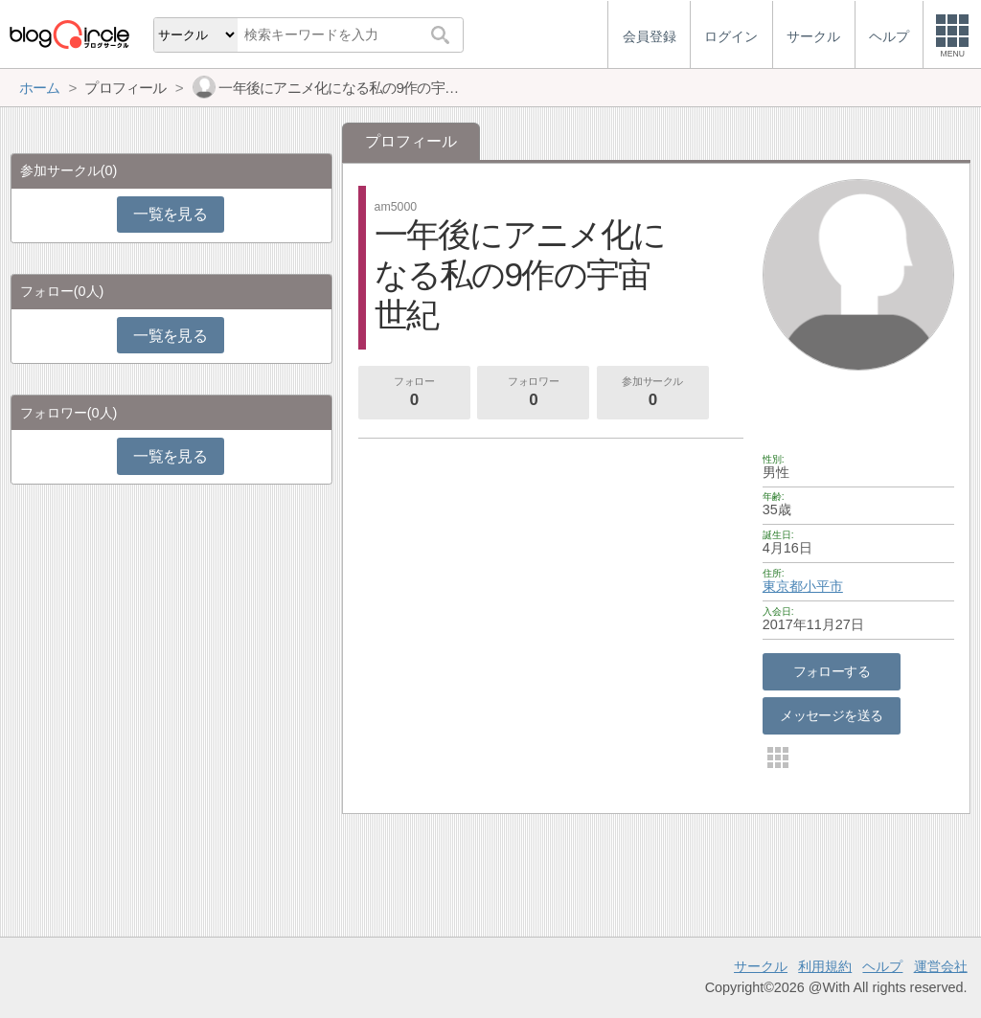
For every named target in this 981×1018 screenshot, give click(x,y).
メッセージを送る (831, 715)
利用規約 (825, 966)
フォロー (414, 393)
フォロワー (533, 393)
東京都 (783, 586)
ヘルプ (882, 966)
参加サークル (652, 393)
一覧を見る (170, 214)
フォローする (832, 671)
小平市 (823, 586)
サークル (760, 966)
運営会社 (941, 966)
